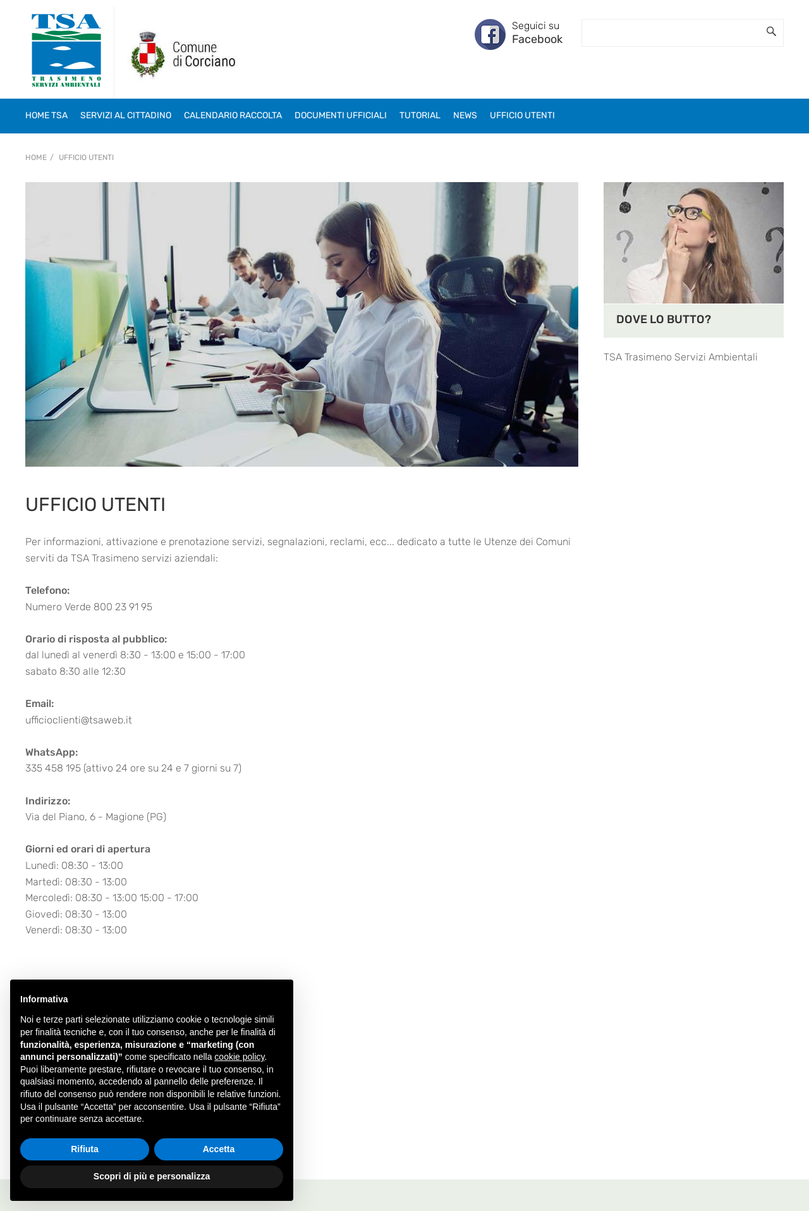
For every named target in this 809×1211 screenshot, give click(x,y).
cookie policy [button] (239, 1057)
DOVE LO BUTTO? (663, 319)
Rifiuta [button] (85, 1149)
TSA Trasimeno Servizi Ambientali (681, 357)
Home (36, 157)
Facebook (537, 39)
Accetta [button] (219, 1149)
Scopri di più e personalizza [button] (152, 1176)
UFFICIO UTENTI (86, 157)
